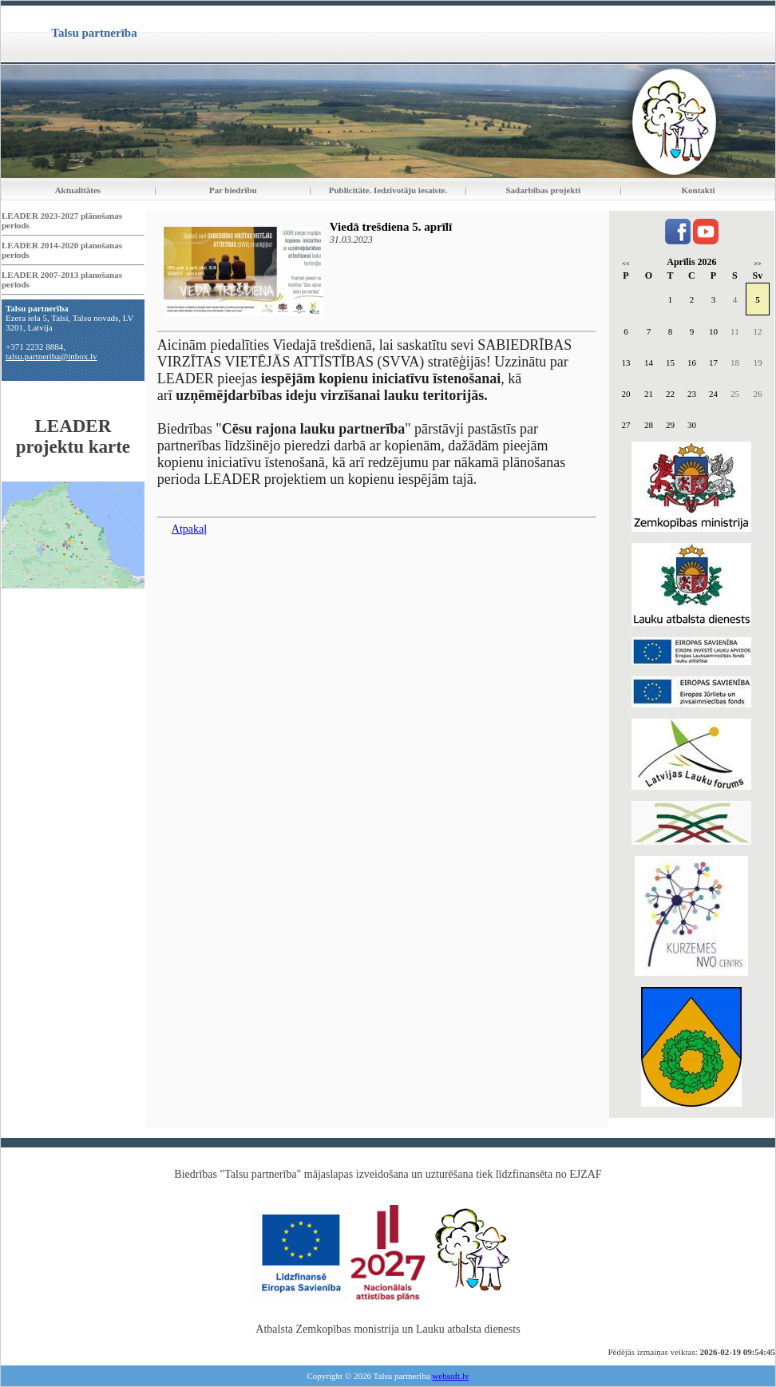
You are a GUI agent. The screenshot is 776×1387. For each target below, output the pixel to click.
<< (625, 263)
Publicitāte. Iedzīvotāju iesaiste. (388, 190)
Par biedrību (233, 190)
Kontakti (698, 190)
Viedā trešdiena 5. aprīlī (391, 226)
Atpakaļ (189, 529)
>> (757, 263)
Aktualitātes (78, 190)
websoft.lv (450, 1376)
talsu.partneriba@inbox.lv (51, 356)
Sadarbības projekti (542, 190)
